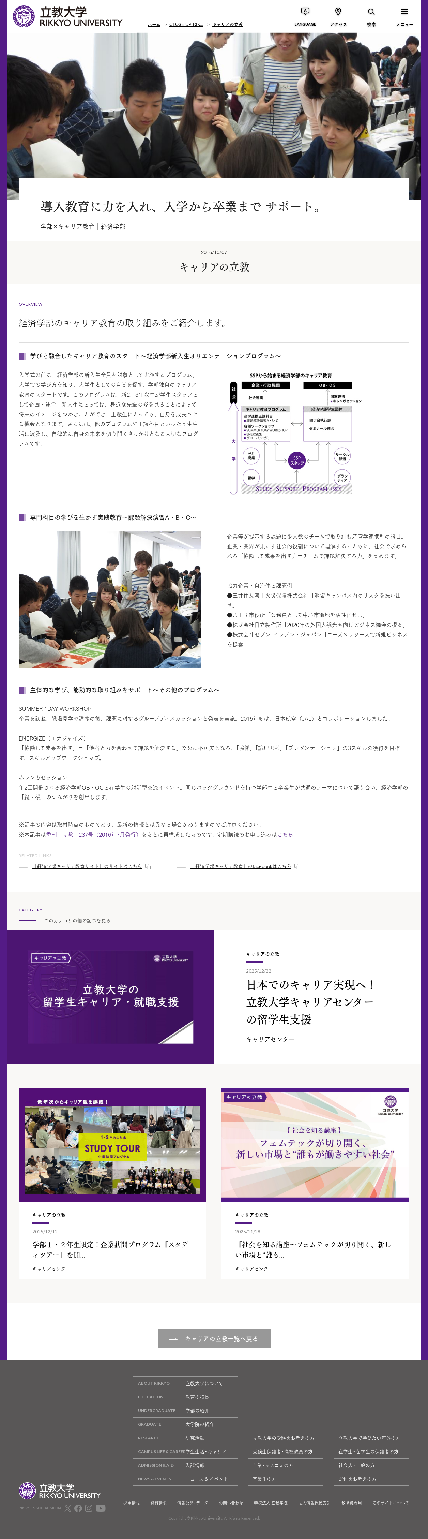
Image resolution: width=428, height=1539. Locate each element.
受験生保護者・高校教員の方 (283, 1451)
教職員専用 (351, 1503)
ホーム (154, 23)
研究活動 (168, 1438)
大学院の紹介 (173, 1424)
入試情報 (168, 1465)
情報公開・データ (192, 1503)
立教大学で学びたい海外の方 (369, 1437)
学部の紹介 (171, 1410)
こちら (285, 834)
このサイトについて (390, 1503)
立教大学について (178, 1383)
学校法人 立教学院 (271, 1503)
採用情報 (131, 1503)
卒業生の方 (264, 1478)
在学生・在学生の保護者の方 (368, 1451)
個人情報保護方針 (314, 1503)
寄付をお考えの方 (357, 1478)
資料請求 (158, 1503)
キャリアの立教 (227, 23)
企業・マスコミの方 (273, 1465)
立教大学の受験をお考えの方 (284, 1437)
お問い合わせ (231, 1503)
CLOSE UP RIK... (186, 23)
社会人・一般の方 (356, 1465)
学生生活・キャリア (180, 1451)
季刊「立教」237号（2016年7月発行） (93, 834)
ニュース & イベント (180, 1478)
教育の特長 (171, 1397)
